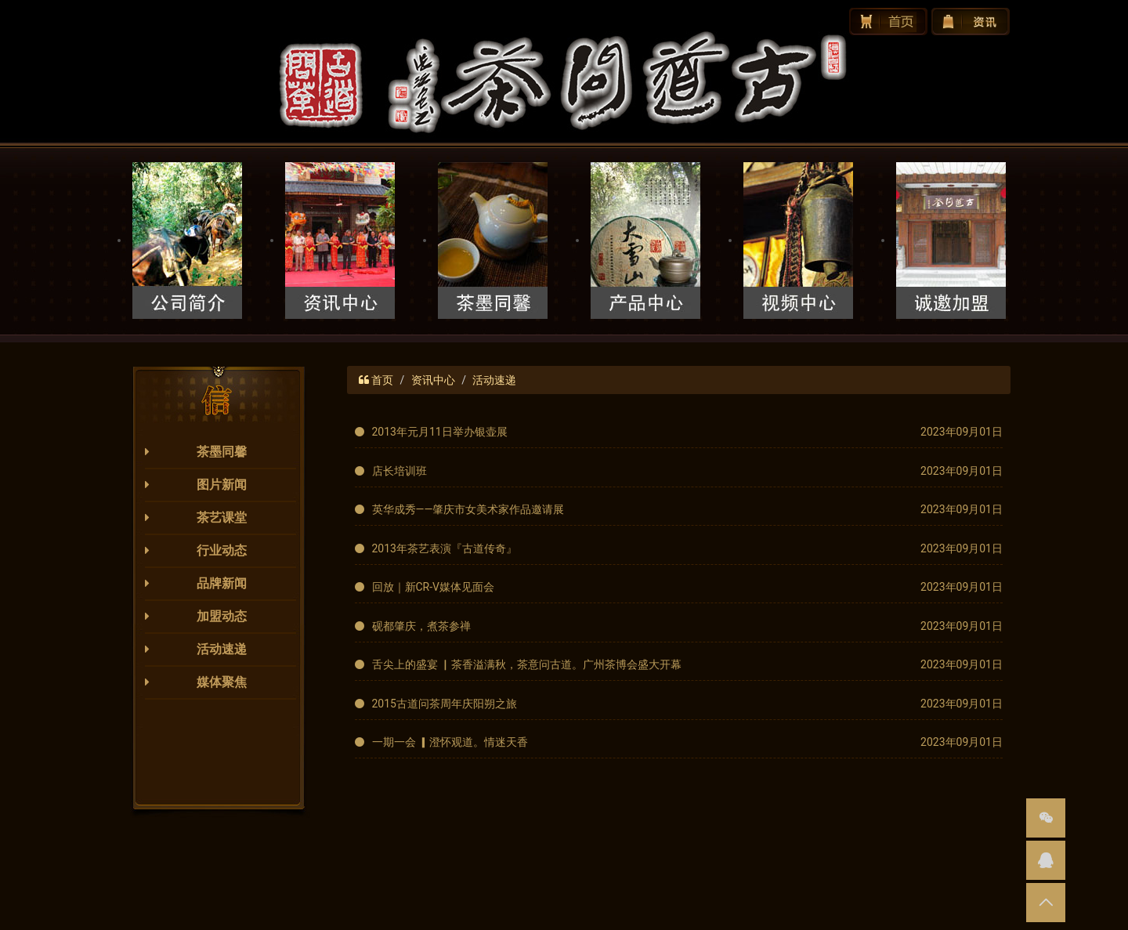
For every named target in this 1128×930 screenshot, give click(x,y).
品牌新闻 (222, 583)
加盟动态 (222, 616)
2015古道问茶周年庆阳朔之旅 (444, 703)
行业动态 (222, 550)
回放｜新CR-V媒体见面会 (433, 587)
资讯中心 (433, 380)
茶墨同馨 (222, 451)
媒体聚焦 (222, 682)
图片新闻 (222, 484)
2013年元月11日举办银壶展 (440, 431)
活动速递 (222, 649)
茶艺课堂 (222, 517)
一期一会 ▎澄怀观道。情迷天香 (450, 742)
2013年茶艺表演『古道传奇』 (444, 548)
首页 (382, 380)
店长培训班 (399, 471)
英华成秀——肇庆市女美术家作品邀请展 (468, 509)
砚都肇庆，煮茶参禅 (421, 626)
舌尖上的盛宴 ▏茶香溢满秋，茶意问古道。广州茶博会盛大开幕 (527, 664)
